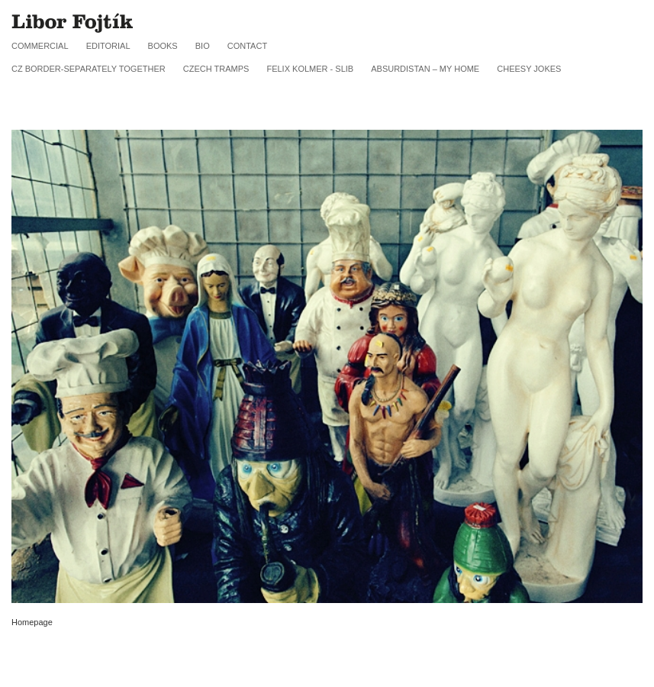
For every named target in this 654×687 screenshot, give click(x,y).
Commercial (40, 45)
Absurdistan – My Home (425, 68)
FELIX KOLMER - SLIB (309, 68)
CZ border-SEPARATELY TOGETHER (88, 68)
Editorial (108, 45)
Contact (247, 45)
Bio (202, 45)
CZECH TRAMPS (216, 68)
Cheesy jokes (529, 68)
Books (163, 45)
